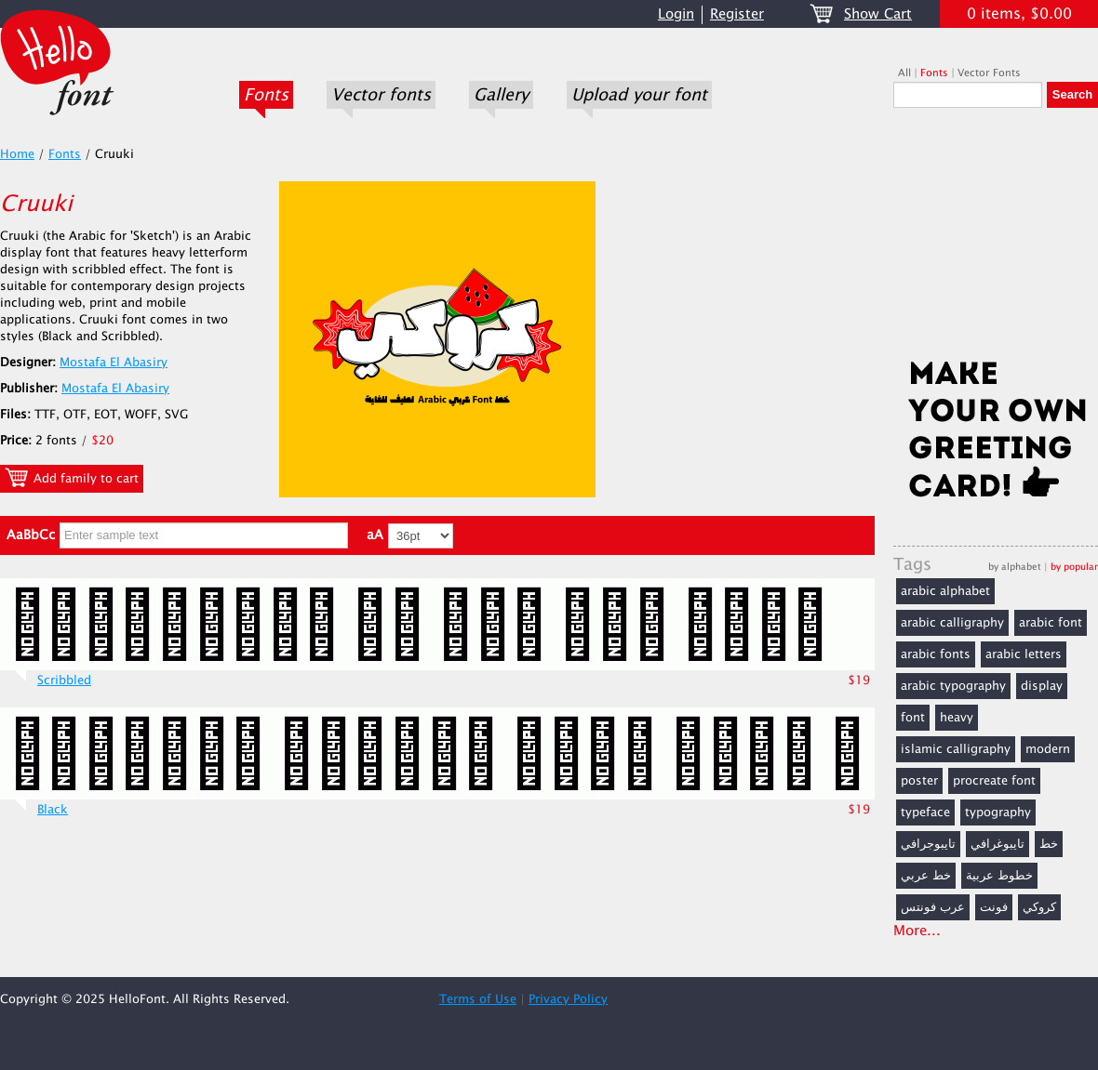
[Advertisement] (995, 239)
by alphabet (1014, 567)
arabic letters (1023, 654)
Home (17, 154)
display (1042, 686)
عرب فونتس (933, 907)
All (904, 73)
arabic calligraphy (952, 623)
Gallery (501, 95)
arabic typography (953, 686)
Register (737, 14)
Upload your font (639, 95)
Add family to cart (72, 478)
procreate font (994, 781)
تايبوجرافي (928, 844)
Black (52, 809)
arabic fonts (936, 654)
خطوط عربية (999, 875)
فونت (994, 907)
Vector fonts (381, 95)
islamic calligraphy (956, 749)
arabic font (1050, 623)
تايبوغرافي (997, 844)
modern (1047, 749)
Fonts (266, 95)
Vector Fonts (989, 73)
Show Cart (878, 14)
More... (917, 931)
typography (998, 812)
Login (676, 14)
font (913, 717)
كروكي (1039, 907)
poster (919, 781)
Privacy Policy (568, 999)
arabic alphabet (945, 591)
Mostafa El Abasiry (113, 362)
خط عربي (926, 875)
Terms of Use (477, 999)
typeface (925, 812)
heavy (956, 717)
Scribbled (64, 680)
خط (1048, 844)
